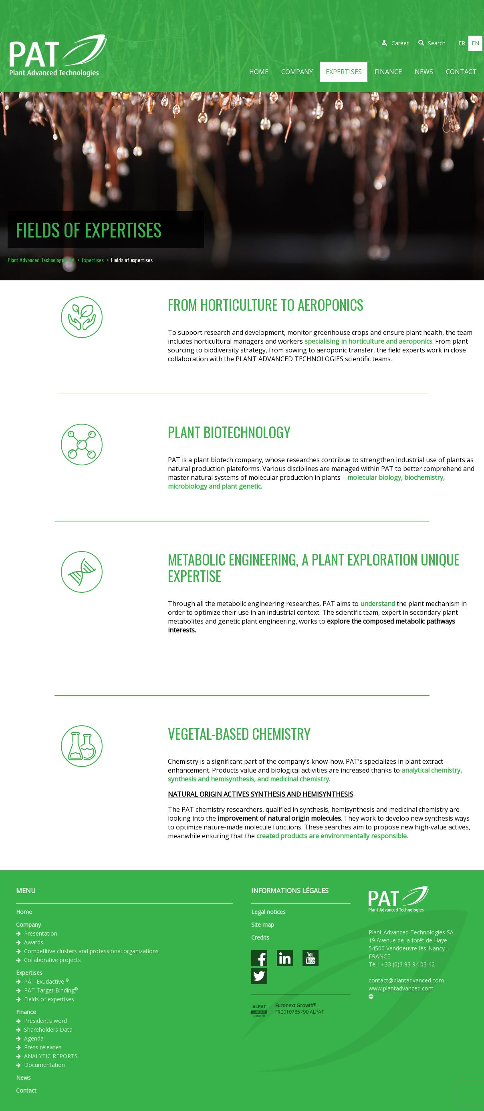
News (424, 71)
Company (297, 71)
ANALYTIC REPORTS (51, 1056)
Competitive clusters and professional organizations (91, 951)
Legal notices (268, 912)
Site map (262, 924)
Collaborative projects (52, 960)
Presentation (40, 933)
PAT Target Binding (51, 990)
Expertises (344, 71)
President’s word (45, 1020)
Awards (33, 942)
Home (258, 71)
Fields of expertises (49, 999)
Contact (461, 71)
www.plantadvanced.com (401, 988)
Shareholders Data (48, 1029)
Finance (388, 71)
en (475, 43)
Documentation (44, 1065)
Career (395, 43)
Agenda (34, 1038)
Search (432, 43)
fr (461, 43)
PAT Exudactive (46, 981)
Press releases (43, 1047)
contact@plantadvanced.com (406, 980)
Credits (260, 937)
